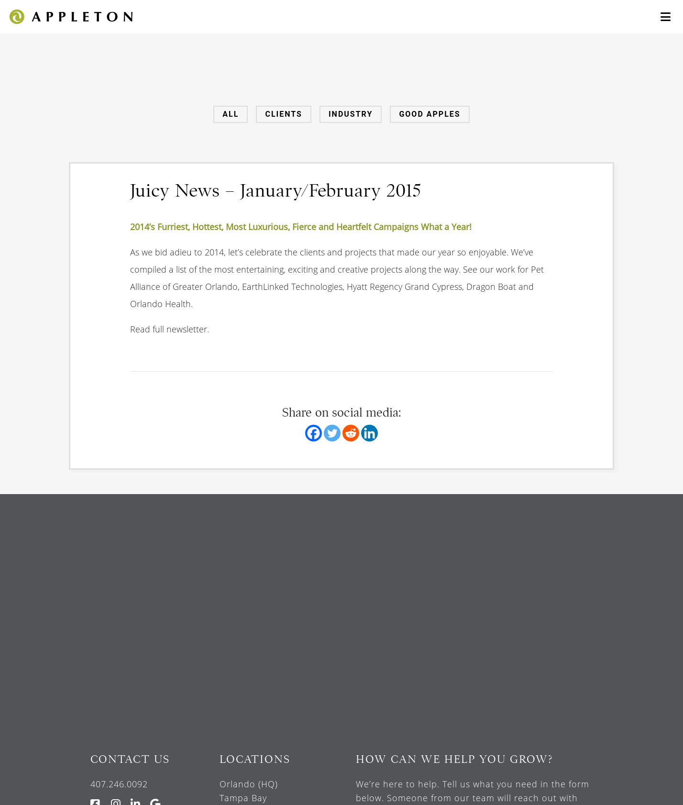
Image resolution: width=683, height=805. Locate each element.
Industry (351, 114)
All (230, 114)
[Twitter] (332, 433)
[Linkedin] (369, 433)
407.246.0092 (119, 784)
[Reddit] (350, 433)
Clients (283, 114)
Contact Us (130, 759)
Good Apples (429, 114)
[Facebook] (313, 433)
